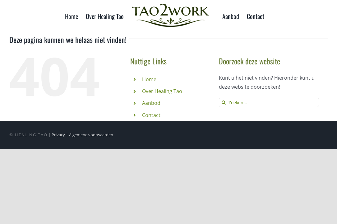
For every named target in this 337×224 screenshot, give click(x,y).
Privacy (58, 135)
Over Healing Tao (162, 91)
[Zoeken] (223, 102)
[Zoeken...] (269, 102)
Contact (151, 115)
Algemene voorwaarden (91, 135)
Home (149, 79)
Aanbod (151, 103)
